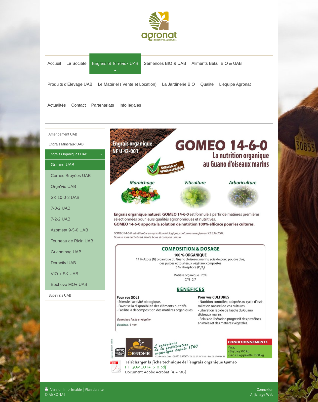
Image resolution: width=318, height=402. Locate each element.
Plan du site (94, 389)
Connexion (265, 389)
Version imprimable (64, 389)
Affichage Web (261, 394)
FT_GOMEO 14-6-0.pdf (145, 367)
